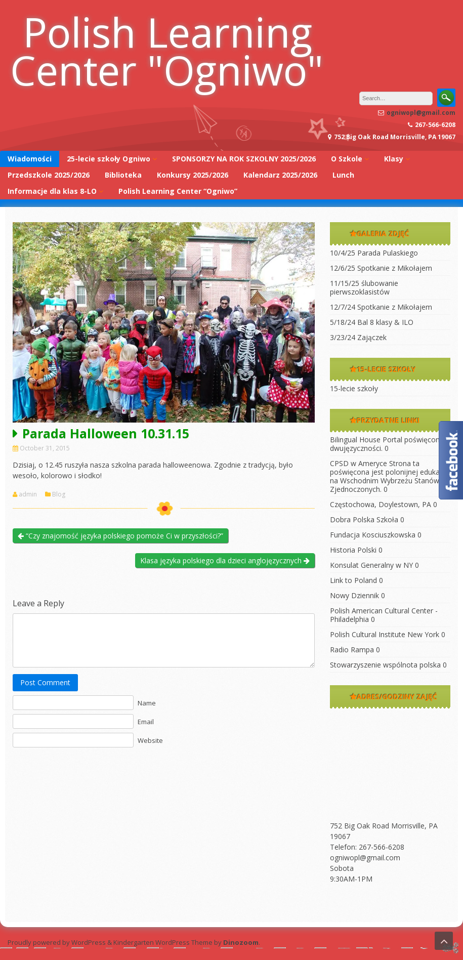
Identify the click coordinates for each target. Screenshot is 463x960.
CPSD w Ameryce (358, 463)
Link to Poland (353, 580)
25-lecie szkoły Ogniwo (108, 158)
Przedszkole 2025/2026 (49, 175)
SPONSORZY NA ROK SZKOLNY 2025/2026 (244, 158)
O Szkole (346, 158)
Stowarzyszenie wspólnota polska (385, 665)
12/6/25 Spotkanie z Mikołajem (381, 268)
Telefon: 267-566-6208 (367, 847)
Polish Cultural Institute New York (384, 634)
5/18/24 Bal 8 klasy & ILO (371, 322)
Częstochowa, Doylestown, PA (380, 504)
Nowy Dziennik (354, 595)
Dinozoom (241, 942)
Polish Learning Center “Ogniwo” (177, 191)
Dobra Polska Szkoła (364, 519)
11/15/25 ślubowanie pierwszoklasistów (364, 287)
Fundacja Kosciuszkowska (372, 534)
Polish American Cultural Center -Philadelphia (384, 615)
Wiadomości (30, 158)
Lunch (343, 175)
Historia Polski (353, 550)
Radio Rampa (352, 649)
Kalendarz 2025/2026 (280, 175)
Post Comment (45, 682)
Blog (58, 494)
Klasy (393, 158)
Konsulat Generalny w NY (371, 565)
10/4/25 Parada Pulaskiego (374, 253)
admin (28, 494)
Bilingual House (355, 439)
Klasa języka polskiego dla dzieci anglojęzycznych (225, 560)
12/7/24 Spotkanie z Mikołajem (381, 307)
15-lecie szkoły (354, 388)
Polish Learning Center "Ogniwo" (166, 50)
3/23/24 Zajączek (358, 337)
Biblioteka (123, 175)
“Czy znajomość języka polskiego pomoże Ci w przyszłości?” (120, 535)
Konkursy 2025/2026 (192, 175)
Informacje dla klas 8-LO (52, 191)
